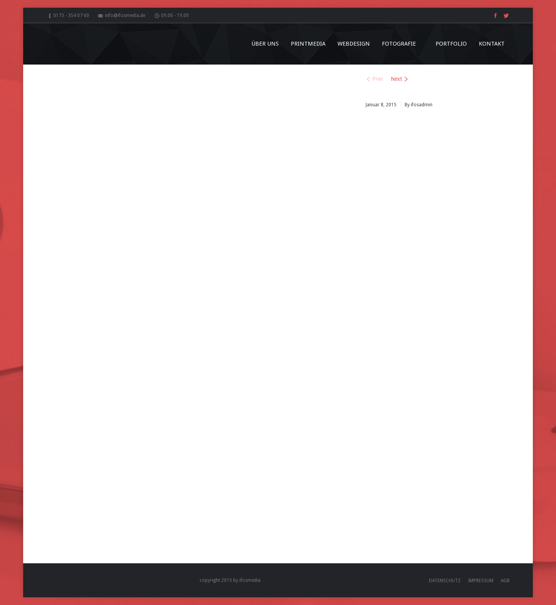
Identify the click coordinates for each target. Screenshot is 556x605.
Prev (377, 79)
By (418, 104)
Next (396, 79)
